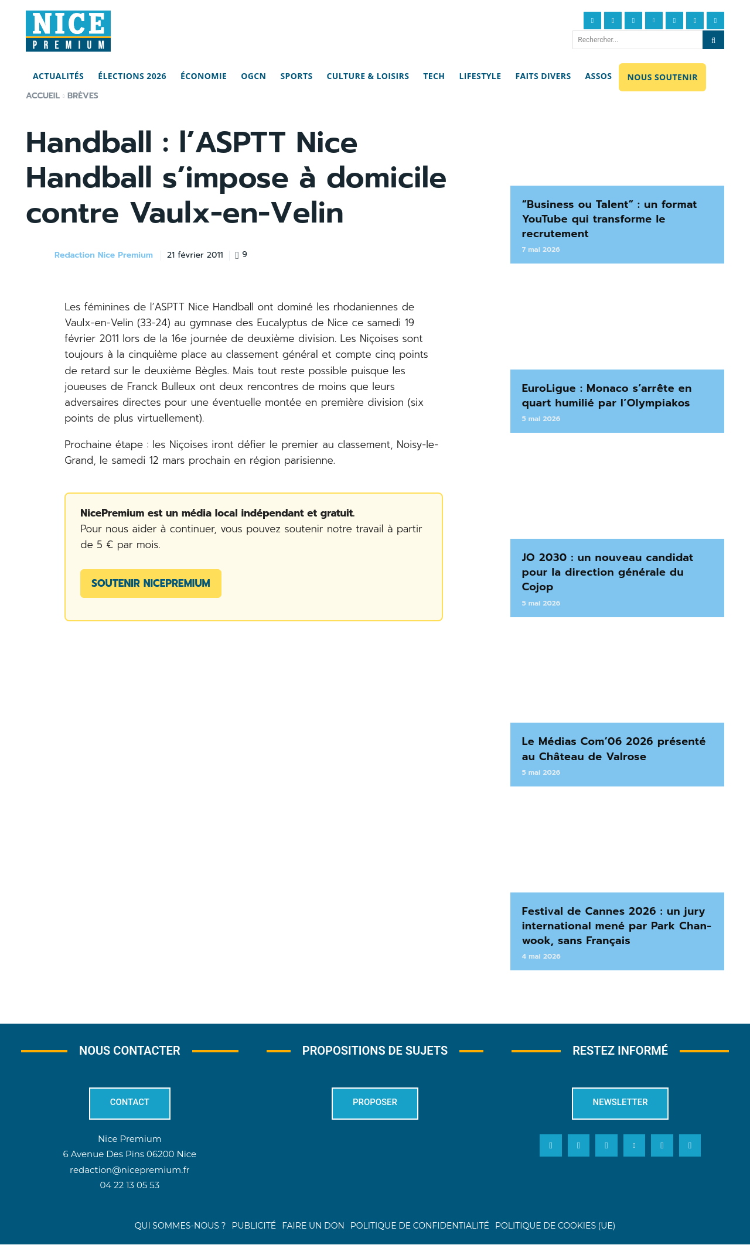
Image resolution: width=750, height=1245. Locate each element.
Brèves (82, 96)
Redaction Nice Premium (103, 256)
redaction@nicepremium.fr (129, 1169)
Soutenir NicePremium (150, 583)
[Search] (713, 39)
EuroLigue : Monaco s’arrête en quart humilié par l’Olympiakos (607, 395)
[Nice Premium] (68, 31)
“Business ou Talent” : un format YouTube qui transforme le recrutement (609, 219)
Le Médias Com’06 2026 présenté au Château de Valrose (614, 748)
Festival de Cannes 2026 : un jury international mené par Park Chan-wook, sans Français (617, 926)
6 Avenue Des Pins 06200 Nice (129, 1154)
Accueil (43, 96)
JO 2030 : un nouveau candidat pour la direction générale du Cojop (608, 572)
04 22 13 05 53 (129, 1184)
